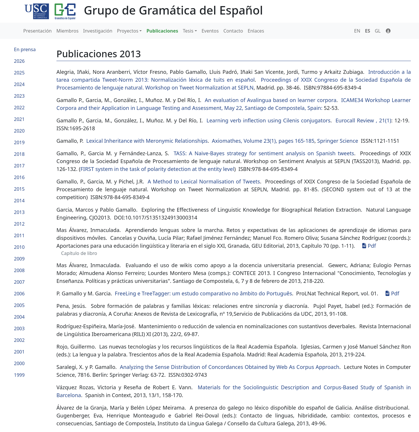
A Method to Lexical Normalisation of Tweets (204, 181)
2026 (19, 61)
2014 (19, 200)
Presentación (37, 31)
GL (378, 31)
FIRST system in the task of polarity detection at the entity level (157, 168)
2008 (19, 270)
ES (367, 31)
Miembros (67, 31)
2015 (19, 189)
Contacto (233, 31)
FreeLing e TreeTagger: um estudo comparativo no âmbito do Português (203, 293)
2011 (19, 235)
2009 (19, 259)
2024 (19, 84)
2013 (19, 212)
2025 (19, 72)
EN (357, 31)
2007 (19, 282)
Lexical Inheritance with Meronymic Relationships (147, 140)
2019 (19, 142)
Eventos (210, 31)
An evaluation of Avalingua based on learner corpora (270, 100)
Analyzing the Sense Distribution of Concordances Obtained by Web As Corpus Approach (229, 366)
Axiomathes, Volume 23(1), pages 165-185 (263, 140)
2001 (19, 352)
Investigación (97, 31)
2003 (19, 328)
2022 (19, 107)
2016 (19, 177)
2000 (19, 363)
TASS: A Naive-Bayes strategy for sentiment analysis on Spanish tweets (264, 153)
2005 (19, 305)
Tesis (188, 31)
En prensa (25, 49)
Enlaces (256, 31)
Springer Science (337, 140)
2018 (19, 154)
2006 (19, 293)
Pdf (369, 245)
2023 (19, 96)
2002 (19, 340)
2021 (19, 119)
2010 (19, 247)
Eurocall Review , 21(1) (363, 120)
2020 (19, 131)
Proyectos (127, 31)
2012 (19, 224)
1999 (19, 375)
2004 (19, 317)
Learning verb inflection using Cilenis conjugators (269, 120)
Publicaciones (162, 31)
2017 (19, 166)
